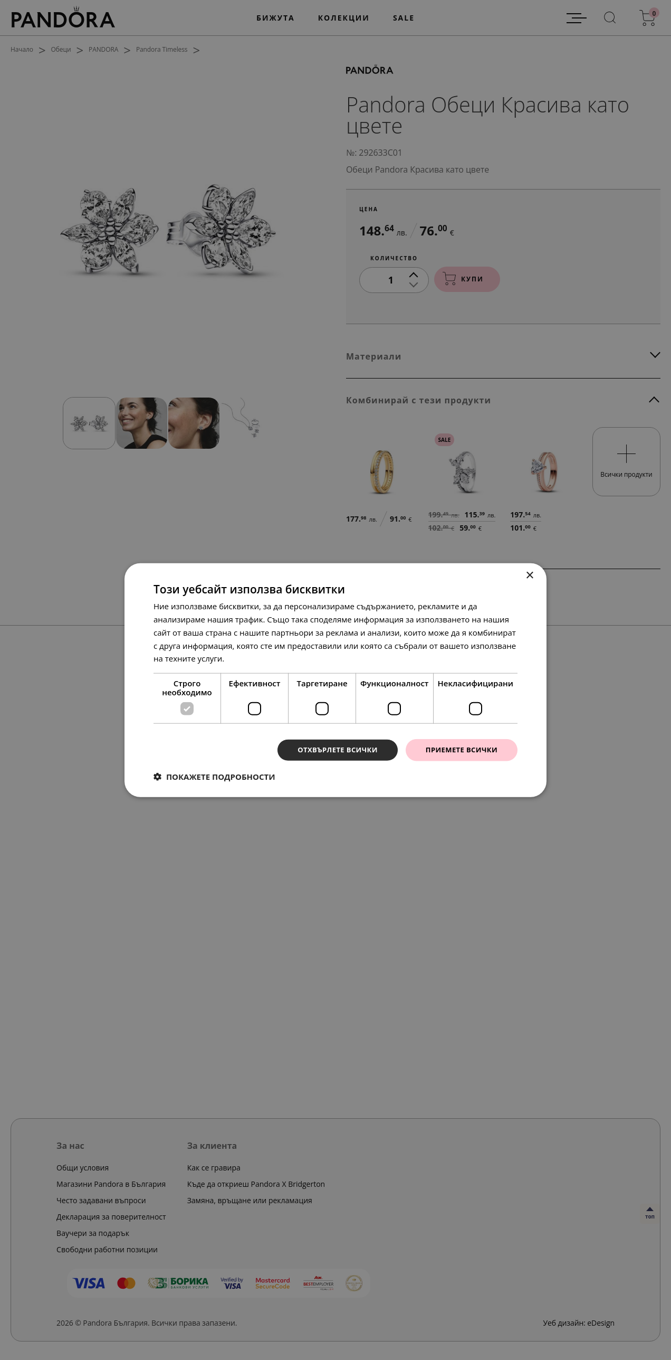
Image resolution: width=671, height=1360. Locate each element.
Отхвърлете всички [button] (329, 749)
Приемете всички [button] (458, 749)
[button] (214, 777)
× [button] (529, 575)
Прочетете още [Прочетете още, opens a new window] (255, 657)
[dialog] (335, 680)
